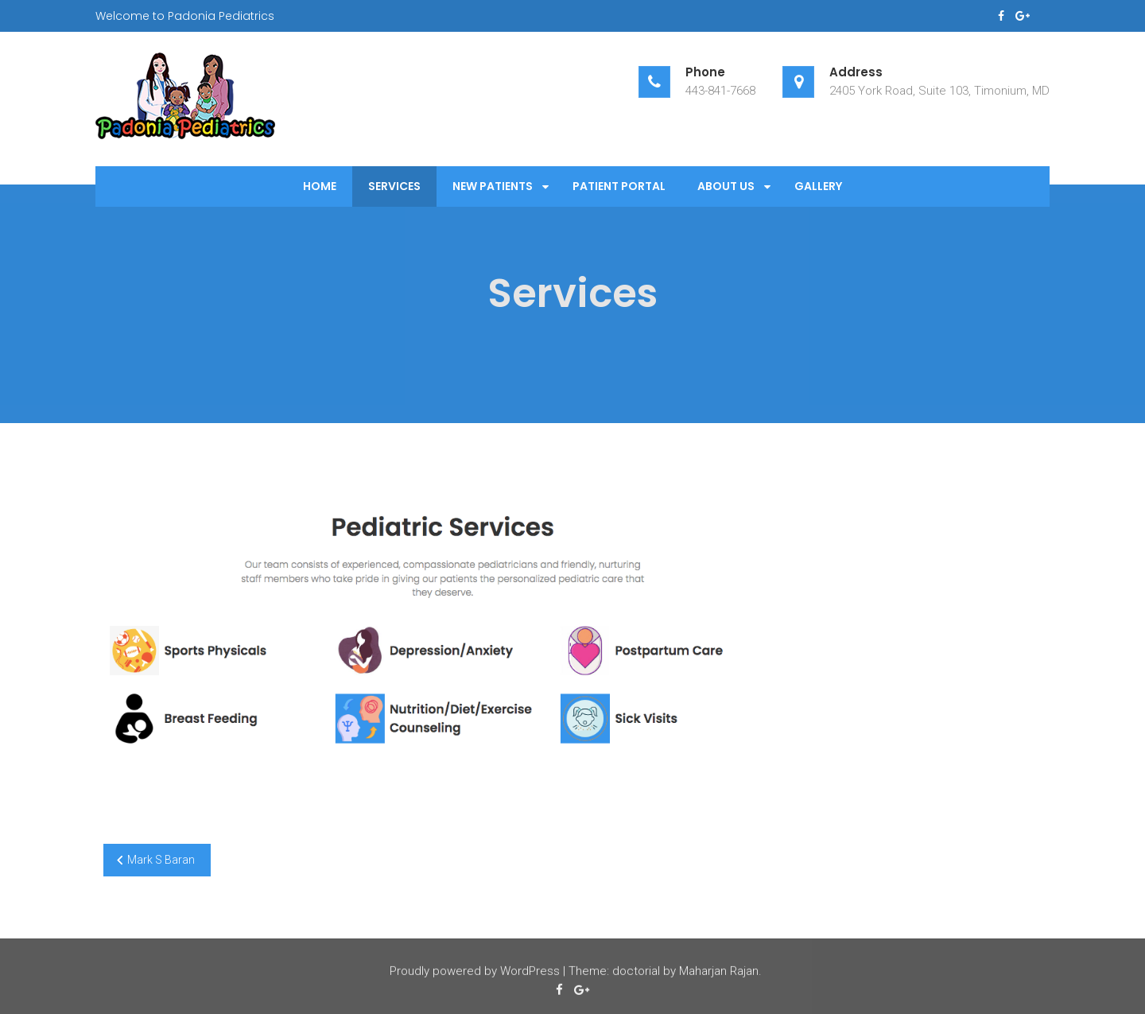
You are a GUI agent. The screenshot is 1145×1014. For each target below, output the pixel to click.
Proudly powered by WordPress (475, 973)
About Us (726, 186)
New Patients (492, 186)
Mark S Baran (161, 859)
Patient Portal (619, 186)
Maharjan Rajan (719, 973)
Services (394, 186)
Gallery (818, 186)
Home (319, 186)
